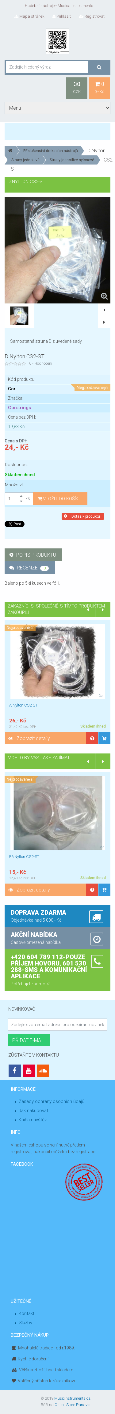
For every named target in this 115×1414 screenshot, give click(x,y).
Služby (25, 1322)
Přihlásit (61, 16)
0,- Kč (99, 87)
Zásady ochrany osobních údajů (51, 1101)
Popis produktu (32, 555)
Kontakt (26, 1313)
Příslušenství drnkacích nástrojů (50, 151)
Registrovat (92, 16)
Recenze (29, 568)
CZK (76, 87)
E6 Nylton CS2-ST (24, 856)
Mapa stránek (29, 16)
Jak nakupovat (33, 1110)
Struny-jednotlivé (25, 160)
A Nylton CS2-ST (23, 705)
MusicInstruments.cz (72, 1398)
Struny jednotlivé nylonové (72, 160)
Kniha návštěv (33, 1119)
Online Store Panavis (72, 1404)
